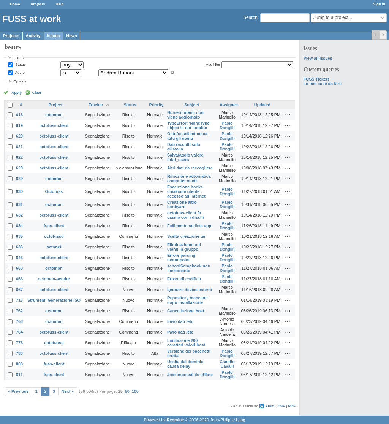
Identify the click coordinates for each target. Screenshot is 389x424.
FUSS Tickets (317, 79)
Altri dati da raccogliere (190, 168)
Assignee (229, 105)
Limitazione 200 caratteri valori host (186, 342)
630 (19, 191)
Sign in (379, 4)
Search (250, 17)
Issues (53, 35)
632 (19, 215)
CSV (281, 406)
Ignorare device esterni (189, 289)
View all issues (318, 58)
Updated (262, 105)
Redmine (175, 420)
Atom (270, 406)
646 (19, 257)
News (71, 35)
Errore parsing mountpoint (181, 257)
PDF (292, 406)
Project (56, 105)
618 (19, 114)
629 (19, 178)
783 (19, 353)
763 (19, 321)
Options (19, 81)
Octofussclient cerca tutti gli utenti (187, 136)
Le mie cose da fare (323, 83)
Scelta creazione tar (186, 236)
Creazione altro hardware (182, 204)
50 (127, 391)
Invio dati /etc (180, 321)
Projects (38, 4)
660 (19, 268)
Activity (33, 35)
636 (19, 247)
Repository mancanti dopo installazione (187, 300)
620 (19, 136)
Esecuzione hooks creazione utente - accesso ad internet (186, 191)
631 (19, 204)
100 (135, 391)
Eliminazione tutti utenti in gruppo (184, 247)
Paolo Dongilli (227, 125)
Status (19, 64)
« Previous (18, 391)
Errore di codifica (184, 279)
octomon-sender (54, 279)
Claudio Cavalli (227, 364)
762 (19, 311)
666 (19, 279)
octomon (54, 114)
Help (60, 4)
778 (19, 342)
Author (20, 72)
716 (19, 300)
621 (19, 146)
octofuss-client (54, 125)
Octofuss (54, 191)
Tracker (96, 105)
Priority (156, 105)
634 (19, 225)
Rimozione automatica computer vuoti (189, 178)
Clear (36, 92)
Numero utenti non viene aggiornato (185, 114)
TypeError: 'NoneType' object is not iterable (188, 125)
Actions (288, 115)
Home (15, 4)
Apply (16, 92)
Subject (191, 105)
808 (19, 364)
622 (19, 157)
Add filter (213, 64)
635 (19, 236)
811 (19, 374)
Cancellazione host (185, 311)
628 (19, 168)
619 (19, 125)
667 (19, 289)
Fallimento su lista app (189, 225)
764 (19, 332)
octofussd (54, 236)
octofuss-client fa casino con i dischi (185, 215)
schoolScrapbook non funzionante (188, 268)
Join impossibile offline (190, 374)
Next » (68, 391)
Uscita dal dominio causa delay (185, 364)
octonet (53, 247)
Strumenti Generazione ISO (54, 300)
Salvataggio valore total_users (185, 157)
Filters (18, 57)
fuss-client (54, 225)
